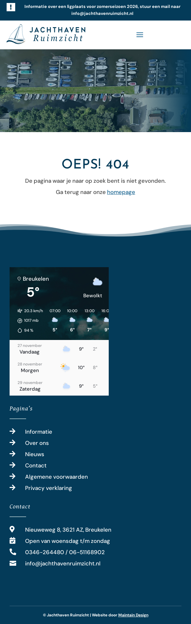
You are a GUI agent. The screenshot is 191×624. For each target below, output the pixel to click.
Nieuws (34, 454)
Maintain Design (133, 615)
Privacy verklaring (48, 488)
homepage (121, 192)
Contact (36, 465)
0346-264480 (44, 552)
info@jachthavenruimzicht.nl (62, 563)
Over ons (37, 443)
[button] (28, 320)
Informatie (38, 431)
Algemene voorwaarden (56, 476)
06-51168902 (87, 552)
